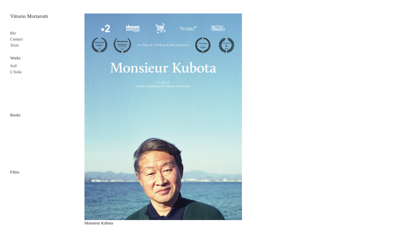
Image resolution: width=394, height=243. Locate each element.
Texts (14, 45)
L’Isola (16, 72)
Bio (13, 33)
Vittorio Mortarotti (29, 16)
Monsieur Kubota (98, 223)
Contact (16, 39)
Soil (13, 65)
